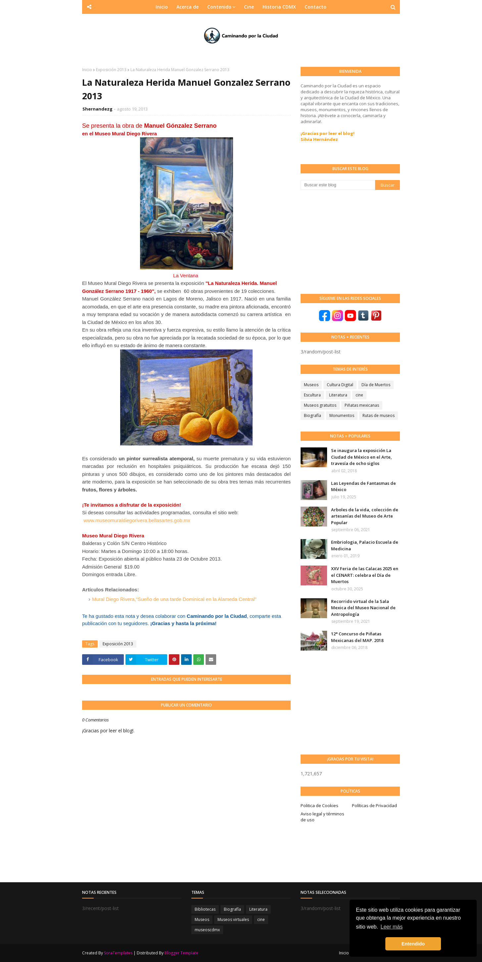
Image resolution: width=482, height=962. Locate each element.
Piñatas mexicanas (362, 405)
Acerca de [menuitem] (187, 7)
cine (359, 395)
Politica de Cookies (319, 805)
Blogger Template (181, 953)
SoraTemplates (118, 953)
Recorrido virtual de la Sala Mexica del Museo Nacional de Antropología (363, 607)
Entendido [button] (413, 943)
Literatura (338, 395)
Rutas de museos (378, 415)
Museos (311, 385)
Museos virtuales (233, 919)
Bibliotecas (205, 909)
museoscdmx (207, 930)
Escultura (312, 395)
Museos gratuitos (320, 405)
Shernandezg (97, 109)
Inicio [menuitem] (162, 7)
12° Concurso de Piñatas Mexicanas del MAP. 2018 (357, 637)
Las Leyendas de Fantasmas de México (363, 486)
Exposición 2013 (111, 69)
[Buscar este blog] (338, 185)
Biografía (312, 415)
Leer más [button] (392, 927)
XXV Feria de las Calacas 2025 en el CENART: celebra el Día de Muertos (364, 575)
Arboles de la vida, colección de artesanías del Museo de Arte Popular (364, 516)
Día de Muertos (376, 385)
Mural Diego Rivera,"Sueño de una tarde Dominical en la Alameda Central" (174, 599)
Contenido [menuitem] (219, 7)
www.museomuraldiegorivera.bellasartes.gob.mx (136, 520)
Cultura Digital (340, 385)
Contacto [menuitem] (315, 7)
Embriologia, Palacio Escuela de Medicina (364, 545)
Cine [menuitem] (249, 7)
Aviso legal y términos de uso (322, 817)
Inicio (87, 69)
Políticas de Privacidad (374, 805)
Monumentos (341, 415)
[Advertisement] (350, 241)
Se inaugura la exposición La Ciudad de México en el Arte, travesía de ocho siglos (361, 456)
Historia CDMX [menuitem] (279, 7)
